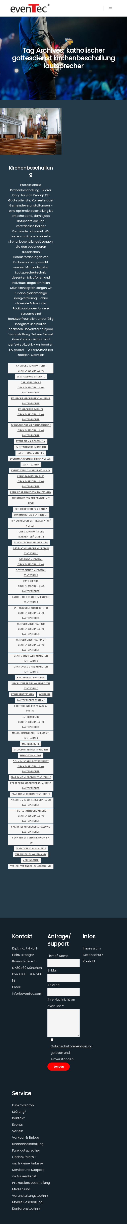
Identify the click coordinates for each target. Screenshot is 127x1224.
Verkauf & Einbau (25, 1137)
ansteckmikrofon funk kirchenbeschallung (30, 368)
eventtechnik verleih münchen (30, 470)
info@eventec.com (27, 993)
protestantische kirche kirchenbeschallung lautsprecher (31, 816)
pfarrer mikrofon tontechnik (31, 794)
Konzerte (44, 694)
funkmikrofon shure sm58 (31, 542)
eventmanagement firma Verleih (30, 458)
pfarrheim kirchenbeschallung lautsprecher (30, 803)
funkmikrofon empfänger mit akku (31, 501)
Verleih (17, 1131)
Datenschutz (93, 955)
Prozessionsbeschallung (31, 1182)
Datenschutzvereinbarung (71, 1046)
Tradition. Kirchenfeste (31, 848)
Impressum (92, 948)
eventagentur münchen (31, 447)
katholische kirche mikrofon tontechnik (30, 600)
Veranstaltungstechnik (30, 854)
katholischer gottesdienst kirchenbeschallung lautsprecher (30, 613)
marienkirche (30, 743)
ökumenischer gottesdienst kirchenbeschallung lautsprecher (31, 766)
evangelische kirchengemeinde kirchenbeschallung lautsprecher (31, 430)
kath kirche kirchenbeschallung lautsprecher (30, 586)
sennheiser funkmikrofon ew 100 (31, 840)
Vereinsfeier (31, 860)
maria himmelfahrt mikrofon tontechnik (30, 735)
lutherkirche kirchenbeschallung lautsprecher (30, 722)
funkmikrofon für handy (31, 509)
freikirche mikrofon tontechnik (30, 492)
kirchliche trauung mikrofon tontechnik (31, 686)
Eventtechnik (31, 464)
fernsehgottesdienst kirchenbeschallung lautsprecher (30, 481)
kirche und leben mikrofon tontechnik (30, 658)
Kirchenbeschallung (31, 171)
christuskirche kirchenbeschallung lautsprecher (30, 387)
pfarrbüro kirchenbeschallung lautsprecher (30, 786)
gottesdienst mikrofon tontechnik (31, 573)
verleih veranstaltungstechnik (30, 866)
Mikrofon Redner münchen (31, 749)
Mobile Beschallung (27, 1202)
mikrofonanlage (30, 755)
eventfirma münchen (30, 453)
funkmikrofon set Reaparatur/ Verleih (31, 523)
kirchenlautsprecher (31, 677)
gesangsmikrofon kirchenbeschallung (30, 562)
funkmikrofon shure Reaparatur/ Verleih (30, 534)
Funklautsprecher (26, 1150)
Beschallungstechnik (31, 376)
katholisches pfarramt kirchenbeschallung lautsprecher (31, 645)
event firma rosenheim (30, 441)
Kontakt (89, 961)
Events (17, 1124)
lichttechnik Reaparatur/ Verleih (30, 709)
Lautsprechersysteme (31, 700)
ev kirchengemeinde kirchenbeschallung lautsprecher (30, 414)
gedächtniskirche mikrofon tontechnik (31, 551)
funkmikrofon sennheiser (30, 515)
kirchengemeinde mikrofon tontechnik (30, 669)
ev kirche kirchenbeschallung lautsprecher (30, 401)
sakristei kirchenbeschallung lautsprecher (30, 829)
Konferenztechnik (22, 694)
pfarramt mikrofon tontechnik (31, 777)
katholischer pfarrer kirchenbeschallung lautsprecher (31, 629)
